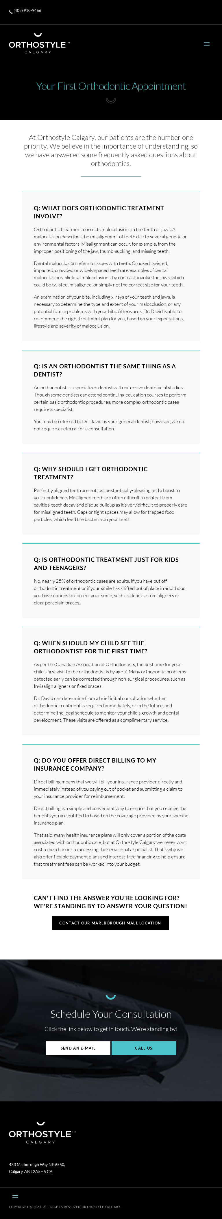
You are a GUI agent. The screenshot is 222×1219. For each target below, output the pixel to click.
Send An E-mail (78, 1048)
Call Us (143, 1048)
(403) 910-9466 (27, 10)
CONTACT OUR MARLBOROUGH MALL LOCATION (110, 923)
